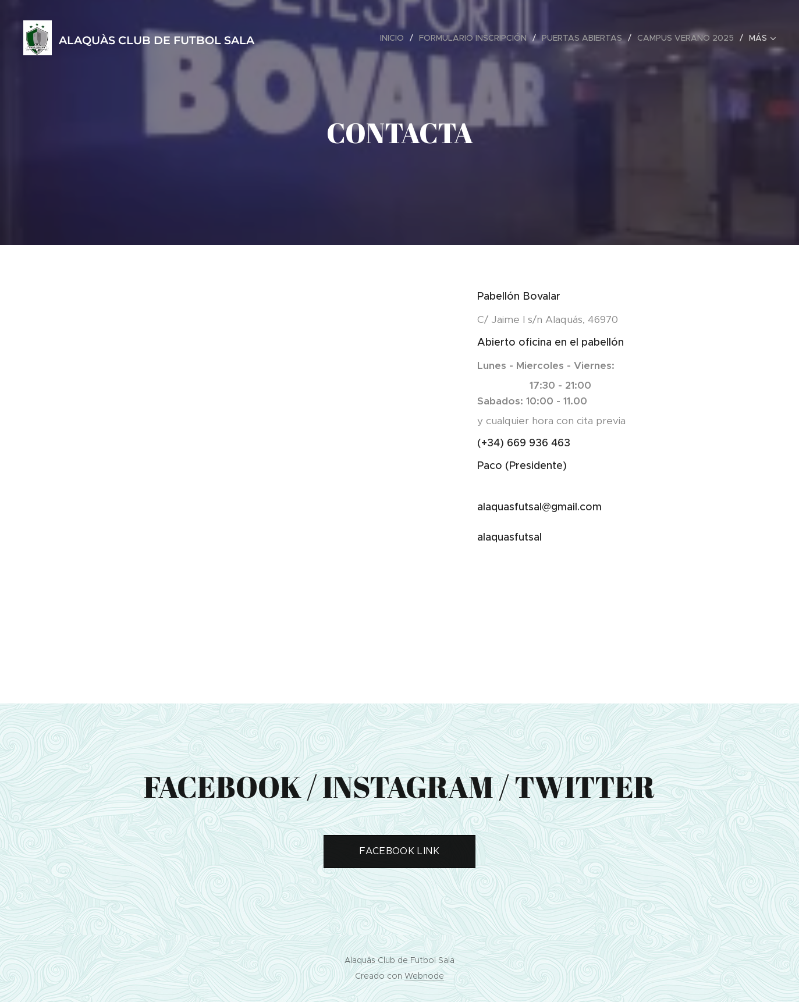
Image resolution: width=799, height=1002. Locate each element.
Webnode (424, 976)
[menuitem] (395, 37)
